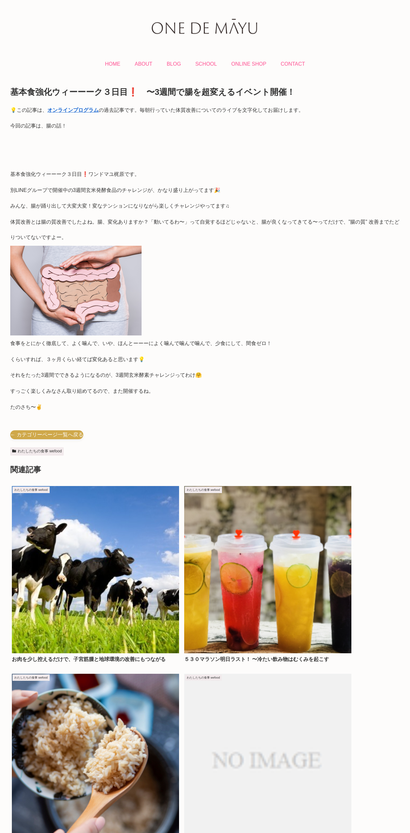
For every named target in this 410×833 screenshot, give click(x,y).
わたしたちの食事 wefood (37, 451)
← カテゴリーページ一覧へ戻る (46, 434)
